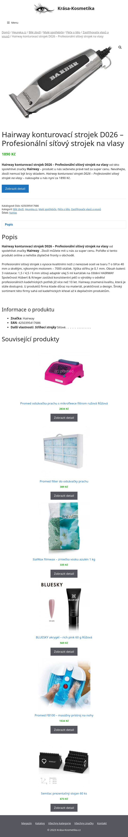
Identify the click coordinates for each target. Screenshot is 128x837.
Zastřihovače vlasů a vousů (86, 209)
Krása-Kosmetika (76, 8)
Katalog (40, 823)
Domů (6, 32)
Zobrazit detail (15, 189)
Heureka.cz (19, 32)
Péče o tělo (73, 32)
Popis (9, 224)
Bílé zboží (35, 32)
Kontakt (102, 823)
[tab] (64, 225)
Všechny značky (84, 823)
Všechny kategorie (59, 823)
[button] (120, 47)
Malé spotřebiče (53, 32)
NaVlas (13, 212)
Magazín (26, 823)
